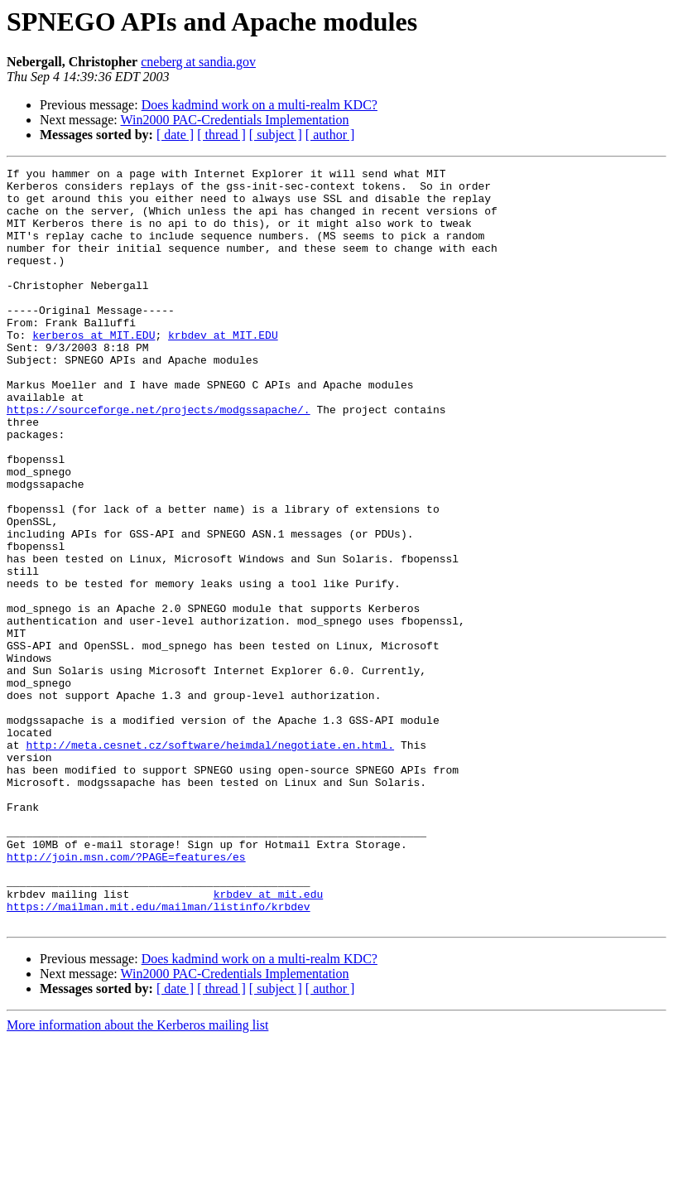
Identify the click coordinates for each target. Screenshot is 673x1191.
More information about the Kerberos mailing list (137, 1176)
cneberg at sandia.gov (198, 62)
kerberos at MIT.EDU (93, 369)
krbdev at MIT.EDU (223, 369)
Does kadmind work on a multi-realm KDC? (259, 105)
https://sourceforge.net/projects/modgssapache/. (158, 458)
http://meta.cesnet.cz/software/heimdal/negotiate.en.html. (210, 861)
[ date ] (175, 135)
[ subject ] (275, 135)
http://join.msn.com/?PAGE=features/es (126, 995)
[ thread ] (221, 135)
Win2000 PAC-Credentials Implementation (234, 120)
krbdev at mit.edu (269, 1040)
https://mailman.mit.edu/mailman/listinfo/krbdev (158, 1055)
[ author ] (330, 135)
